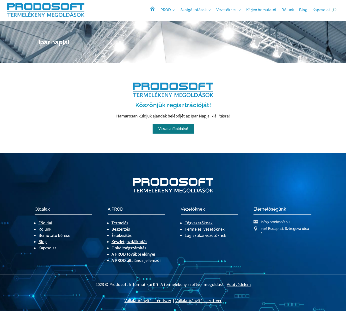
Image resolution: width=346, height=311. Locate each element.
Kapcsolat (321, 9)
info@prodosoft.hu (275, 222)
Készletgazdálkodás (129, 241)
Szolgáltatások (193, 9)
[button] (173, 129)
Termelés (119, 223)
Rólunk (288, 9)
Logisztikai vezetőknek (205, 235)
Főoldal (45, 223)
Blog (303, 9)
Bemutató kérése (54, 235)
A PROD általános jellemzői (136, 260)
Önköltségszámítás (128, 248)
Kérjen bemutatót (261, 9)
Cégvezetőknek (199, 223)
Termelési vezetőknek (205, 229)
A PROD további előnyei (133, 254)
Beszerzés (120, 229)
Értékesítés (121, 235)
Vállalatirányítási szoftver (198, 300)
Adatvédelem (239, 284)
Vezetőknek (226, 9)
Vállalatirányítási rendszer (147, 300)
